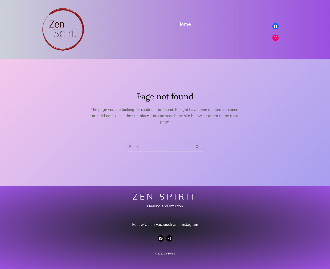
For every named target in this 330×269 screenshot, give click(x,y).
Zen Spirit (165, 196)
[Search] (197, 147)
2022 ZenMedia (166, 253)
